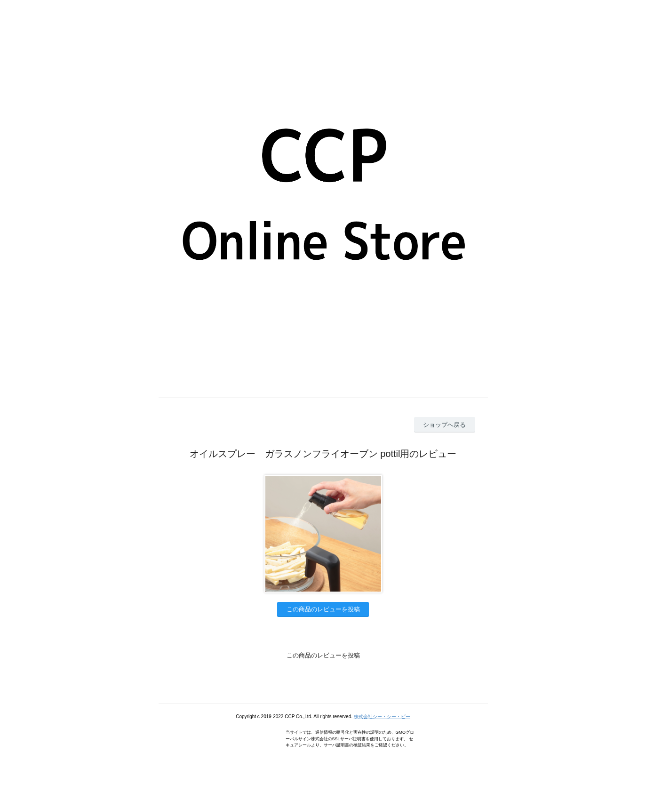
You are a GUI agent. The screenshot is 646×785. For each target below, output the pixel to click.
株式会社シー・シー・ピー (382, 716)
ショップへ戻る (444, 424)
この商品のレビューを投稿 (323, 609)
